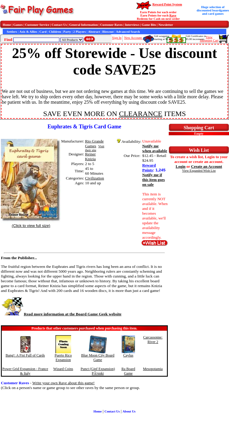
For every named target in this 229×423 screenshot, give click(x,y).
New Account (133, 37)
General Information (83, 24)
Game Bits (149, 24)
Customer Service (37, 24)
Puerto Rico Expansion (63, 357)
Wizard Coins (63, 369)
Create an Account (206, 166)
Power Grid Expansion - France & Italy (25, 371)
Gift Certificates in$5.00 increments (196, 38)
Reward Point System (167, 4)
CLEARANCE (140, 114)
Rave (172, 15)
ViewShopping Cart (209, 38)
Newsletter (165, 24)
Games (18, 24)
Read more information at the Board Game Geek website (61, 314)
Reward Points (149, 167)
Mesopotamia (153, 369)
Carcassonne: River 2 (152, 339)
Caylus (128, 355)
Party (67, 31)
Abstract (94, 31)
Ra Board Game (128, 371)
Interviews (132, 24)
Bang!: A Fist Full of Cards (25, 355)
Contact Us (59, 24)
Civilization (94, 178)
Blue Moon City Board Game (97, 357)
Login (181, 166)
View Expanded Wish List (199, 170)
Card (43, 31)
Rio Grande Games (94, 143)
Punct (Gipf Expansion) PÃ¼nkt (97, 371)
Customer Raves (111, 24)
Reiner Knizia (90, 156)
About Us (129, 411)
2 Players (79, 31)
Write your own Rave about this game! (63, 383)
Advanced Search (128, 31)
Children (55, 31)
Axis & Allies (28, 31)
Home (7, 24)
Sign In (116, 37)
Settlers (12, 31)
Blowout (108, 31)
